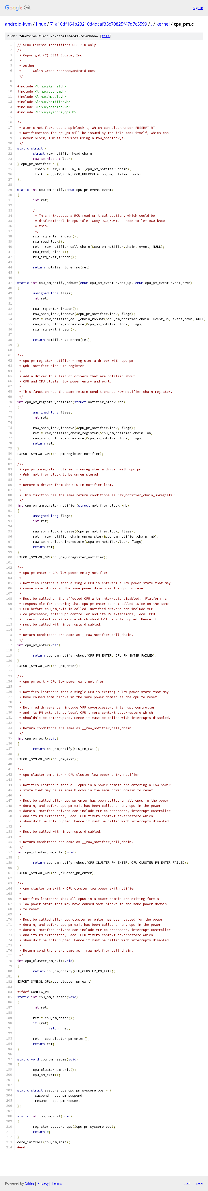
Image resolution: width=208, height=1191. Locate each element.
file (106, 36)
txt (187, 1183)
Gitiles (29, 1183)
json (199, 1183)
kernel (163, 24)
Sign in (198, 7)
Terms (57, 1183)
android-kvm (18, 24)
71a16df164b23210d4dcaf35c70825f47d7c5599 (98, 24)
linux (41, 24)
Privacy (43, 1183)
